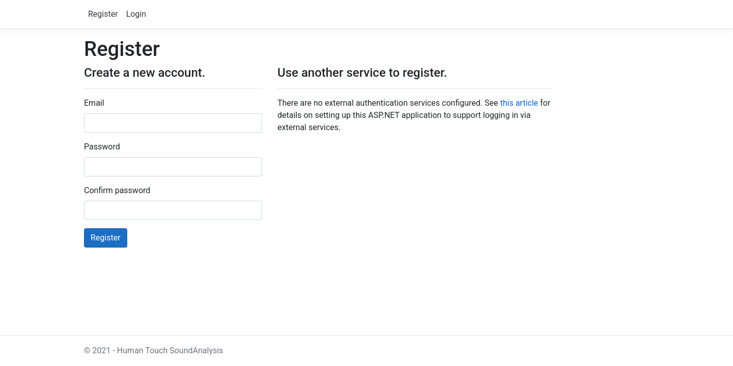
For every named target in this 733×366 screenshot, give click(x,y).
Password (102, 146)
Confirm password (117, 190)
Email (94, 103)
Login (136, 14)
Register (103, 14)
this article (519, 103)
